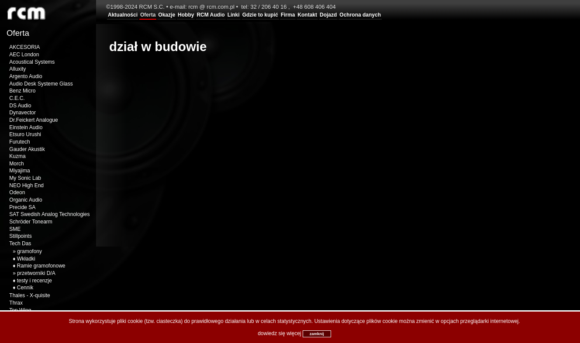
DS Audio (20, 106)
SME (15, 229)
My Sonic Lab (25, 178)
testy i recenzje (34, 281)
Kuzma (17, 156)
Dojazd (328, 15)
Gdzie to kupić (260, 15)
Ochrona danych (360, 15)
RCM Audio (210, 15)
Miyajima (19, 171)
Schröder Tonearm (30, 222)
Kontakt (307, 15)
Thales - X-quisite (29, 295)
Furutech (19, 142)
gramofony (29, 251)
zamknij (317, 334)
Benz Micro (22, 91)
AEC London (24, 54)
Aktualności (123, 15)
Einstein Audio (25, 127)
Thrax (16, 303)
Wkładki (26, 259)
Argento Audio (25, 76)
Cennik (25, 288)
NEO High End (26, 185)
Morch (16, 164)
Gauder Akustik (27, 149)
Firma (288, 15)
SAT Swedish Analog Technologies (49, 214)
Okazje (166, 15)
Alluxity (17, 69)
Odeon (17, 192)
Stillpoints (20, 236)
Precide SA (22, 207)
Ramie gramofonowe (41, 266)
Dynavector (22, 113)
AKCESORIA (24, 47)
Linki (234, 15)
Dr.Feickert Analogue (33, 120)
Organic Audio (25, 200)
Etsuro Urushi (25, 134)
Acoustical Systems (32, 62)
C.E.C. (16, 98)
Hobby (186, 15)
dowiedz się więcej (279, 333)
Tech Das (20, 243)
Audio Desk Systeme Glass (40, 84)
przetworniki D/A (36, 273)
